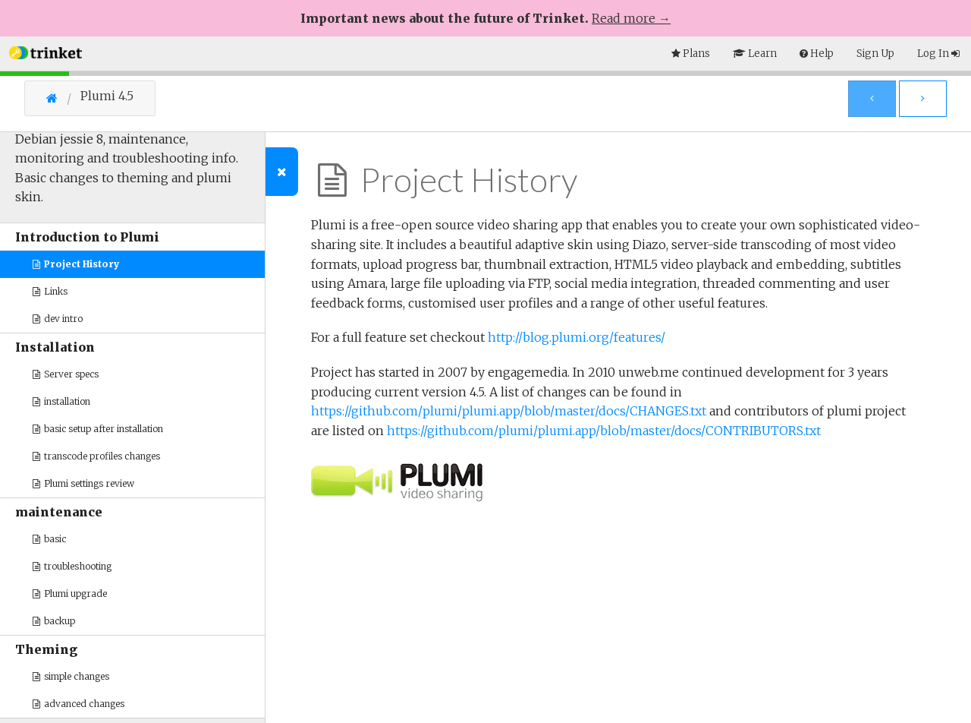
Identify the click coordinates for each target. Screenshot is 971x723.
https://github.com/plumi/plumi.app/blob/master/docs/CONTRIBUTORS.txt (604, 430)
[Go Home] (63, 98)
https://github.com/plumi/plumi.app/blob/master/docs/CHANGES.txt (508, 410)
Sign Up (875, 53)
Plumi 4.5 (107, 96)
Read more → (631, 18)
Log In (938, 53)
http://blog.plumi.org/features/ (576, 337)
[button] (45, 51)
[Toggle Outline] (282, 171)
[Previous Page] (872, 99)
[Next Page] (923, 99)
